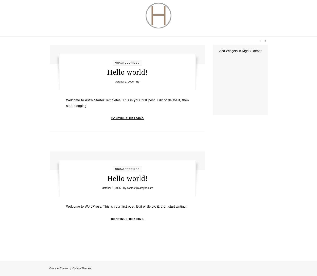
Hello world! (127, 72)
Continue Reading (127, 118)
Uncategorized (127, 63)
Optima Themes (81, 268)
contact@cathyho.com (140, 187)
